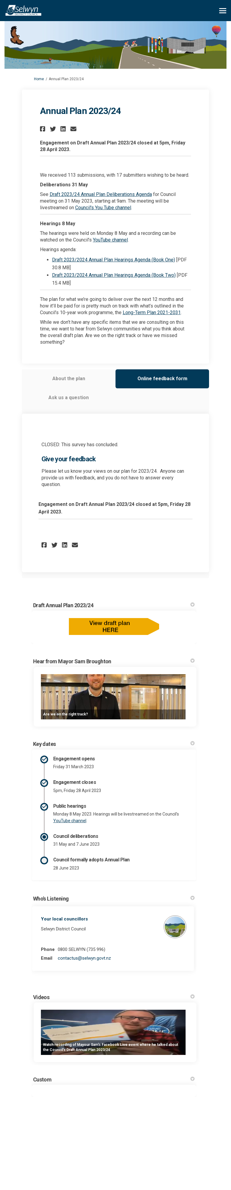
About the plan (68, 378)
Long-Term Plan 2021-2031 (152, 312)
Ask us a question (68, 397)
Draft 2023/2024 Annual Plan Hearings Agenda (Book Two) (114, 275)
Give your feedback (69, 459)
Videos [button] (114, 997)
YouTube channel (110, 240)
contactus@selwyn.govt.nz (84, 958)
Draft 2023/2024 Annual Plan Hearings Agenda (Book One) (113, 260)
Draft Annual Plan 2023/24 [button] (114, 605)
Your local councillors (64, 919)
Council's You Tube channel (103, 207)
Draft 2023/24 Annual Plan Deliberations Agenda (101, 194)
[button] (43, 129)
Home (39, 79)
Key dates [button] (114, 744)
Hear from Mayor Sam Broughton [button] (114, 661)
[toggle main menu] (222, 10)
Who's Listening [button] (114, 898)
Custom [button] (114, 1079)
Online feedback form (162, 378)
